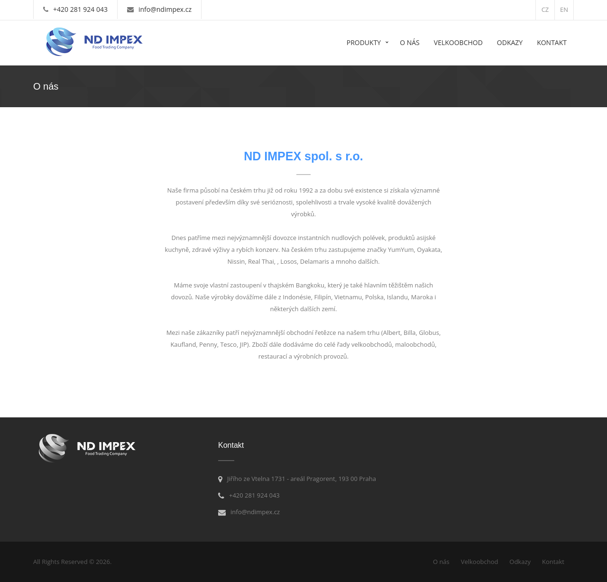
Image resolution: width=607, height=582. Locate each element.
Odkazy (510, 42)
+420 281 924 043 (80, 9)
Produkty (364, 42)
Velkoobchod (458, 42)
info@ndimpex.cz (165, 9)
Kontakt (552, 42)
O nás (410, 42)
